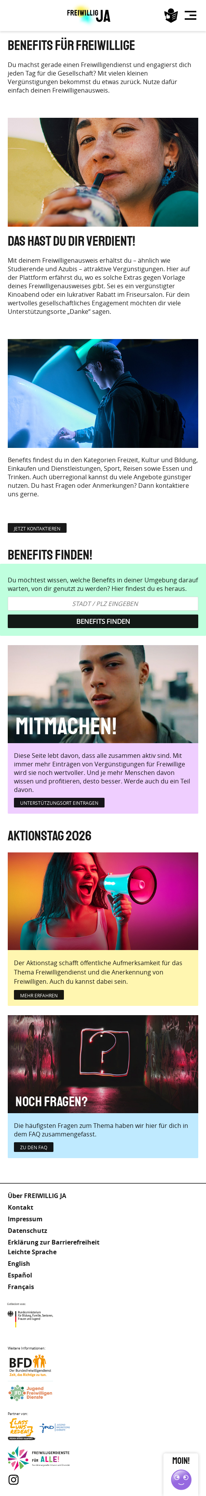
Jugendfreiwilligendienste (39, 1393)
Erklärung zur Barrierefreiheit (54, 1242)
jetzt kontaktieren (37, 528)
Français (21, 1287)
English (19, 1263)
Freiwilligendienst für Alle (39, 1459)
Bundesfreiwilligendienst (39, 1366)
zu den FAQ (33, 1147)
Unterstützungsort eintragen (59, 803)
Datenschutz (27, 1230)
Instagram (13, 1480)
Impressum (25, 1219)
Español (20, 1275)
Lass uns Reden (39, 1431)
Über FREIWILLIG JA (37, 1195)
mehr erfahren (39, 995)
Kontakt (20, 1207)
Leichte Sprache (171, 15)
